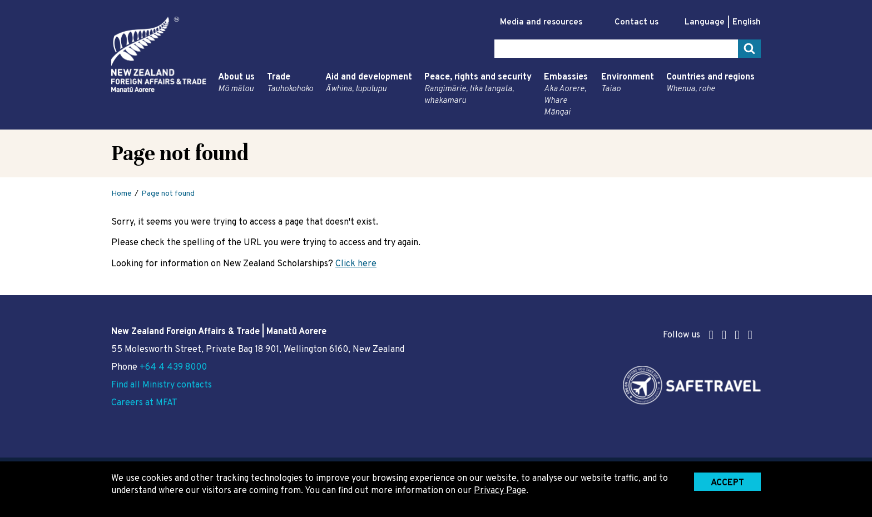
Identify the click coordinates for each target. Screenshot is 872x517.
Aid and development (368, 83)
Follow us (707, 335)
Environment (627, 83)
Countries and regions (710, 83)
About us (236, 83)
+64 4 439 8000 (173, 367)
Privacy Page (500, 490)
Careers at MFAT (144, 403)
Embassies (566, 95)
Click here (355, 264)
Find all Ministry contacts (161, 385)
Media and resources (541, 22)
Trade (290, 83)
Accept (727, 483)
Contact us (636, 22)
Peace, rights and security (478, 89)
